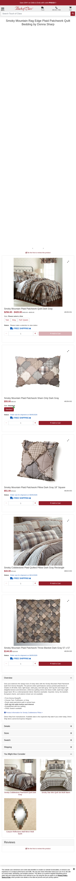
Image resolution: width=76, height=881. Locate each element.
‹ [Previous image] (32, 248)
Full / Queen (24, 320)
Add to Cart (55, 333)
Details (7, 726)
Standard (9, 409)
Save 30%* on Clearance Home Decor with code (38, 3)
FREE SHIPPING (19, 328)
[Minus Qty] (6, 334)
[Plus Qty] (35, 334)
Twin (7, 320)
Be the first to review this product (38, 253)
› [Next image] (43, 248)
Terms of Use (6, 877)
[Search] (73, 13)
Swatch (7, 740)
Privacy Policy (62, 875)
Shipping (8, 747)
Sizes (6, 733)
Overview (8, 678)
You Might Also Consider (14, 754)
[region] (38, 873)
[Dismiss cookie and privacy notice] (74, 869)
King (14, 320)
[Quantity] (20, 334)
